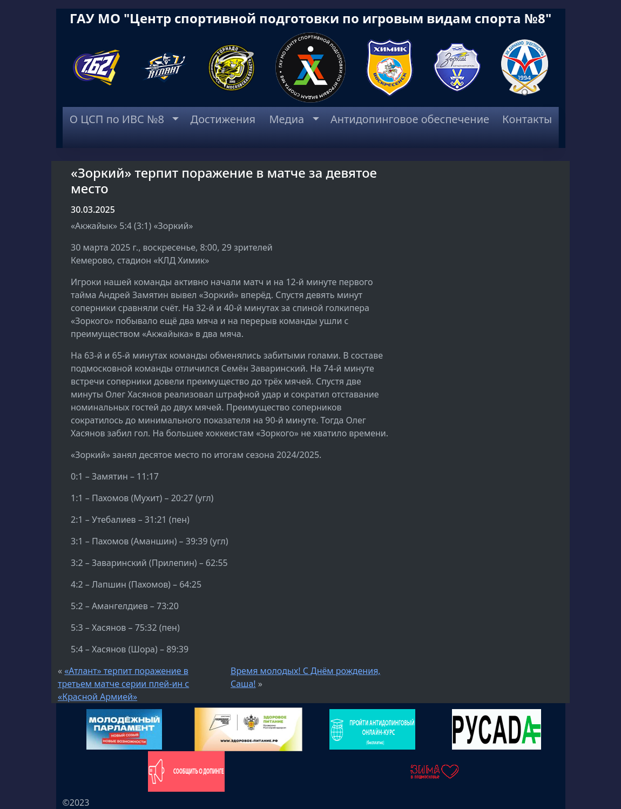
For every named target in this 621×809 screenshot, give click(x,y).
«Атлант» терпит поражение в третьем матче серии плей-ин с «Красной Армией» (123, 684)
